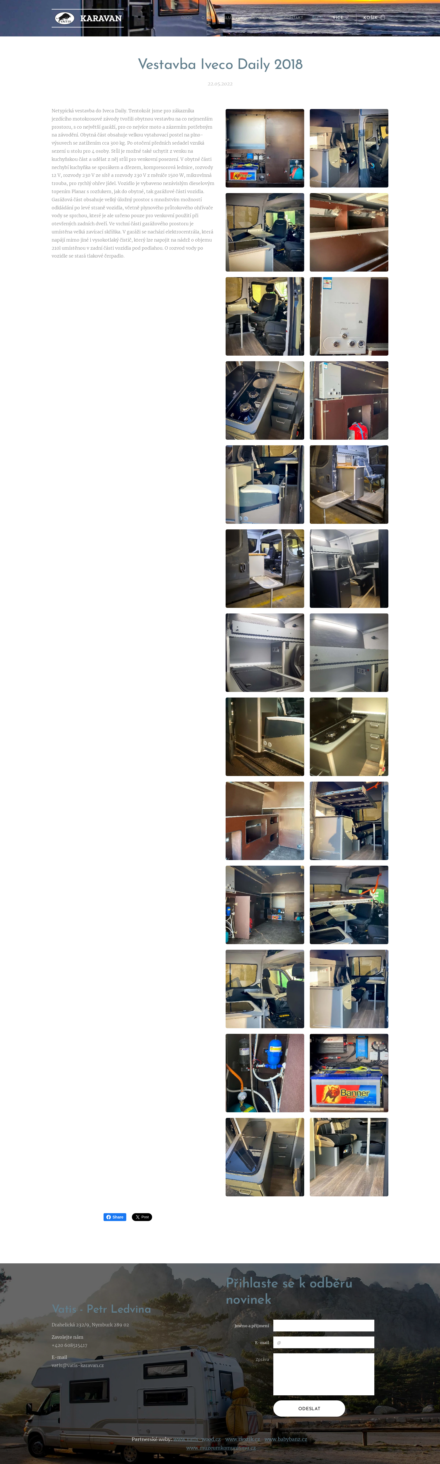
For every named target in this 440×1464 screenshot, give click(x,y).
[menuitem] (175, 18)
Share (114, 1217)
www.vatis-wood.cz (197, 1439)
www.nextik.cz (242, 1439)
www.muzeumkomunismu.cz (221, 1448)
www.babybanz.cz (286, 1439)
